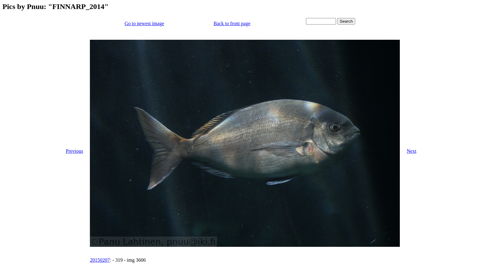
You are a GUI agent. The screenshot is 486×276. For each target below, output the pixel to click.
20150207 (100, 260)
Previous (74, 151)
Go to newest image (144, 23)
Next (411, 151)
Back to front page (232, 23)
